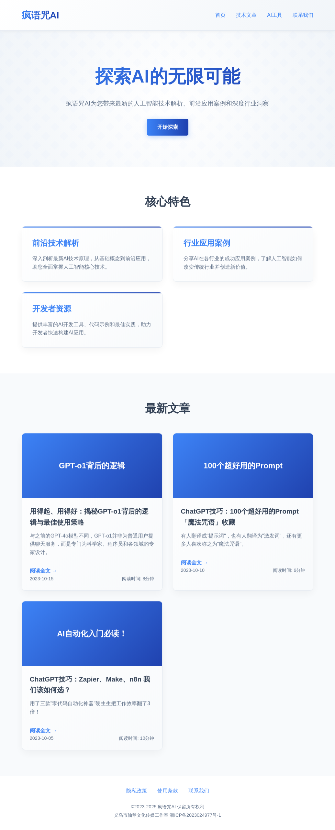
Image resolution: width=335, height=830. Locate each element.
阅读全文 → (43, 572)
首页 (220, 15)
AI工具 (274, 15)
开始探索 (167, 127)
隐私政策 (136, 790)
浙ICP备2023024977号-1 (195, 815)
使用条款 (167, 790)
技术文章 (246, 15)
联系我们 (303, 15)
